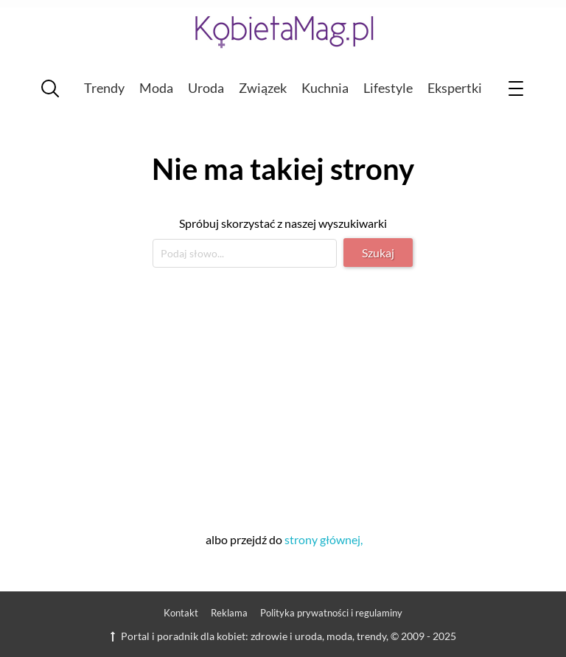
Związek (263, 88)
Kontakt (181, 613)
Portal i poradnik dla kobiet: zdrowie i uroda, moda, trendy (248, 636)
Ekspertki (454, 88)
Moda (156, 88)
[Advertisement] (283, 397)
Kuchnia (325, 88)
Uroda (206, 88)
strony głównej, (323, 539)
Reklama (229, 613)
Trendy (104, 88)
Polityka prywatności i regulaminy (331, 613)
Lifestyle (388, 88)
